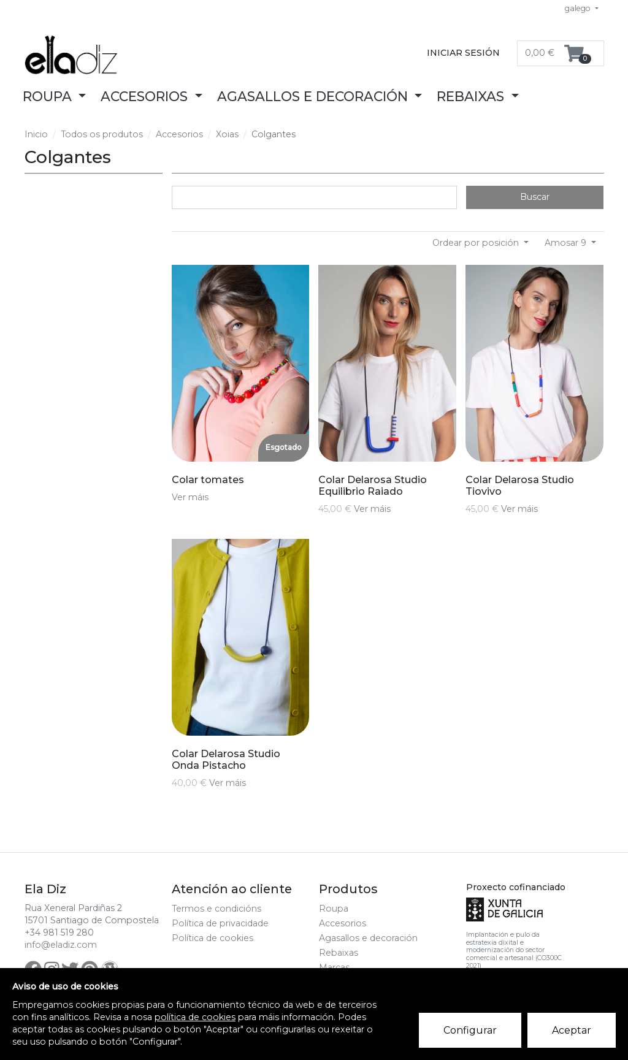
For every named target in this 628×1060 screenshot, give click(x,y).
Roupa (333, 908)
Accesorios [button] (146, 96)
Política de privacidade (220, 923)
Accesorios (179, 134)
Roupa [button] (49, 96)
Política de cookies (212, 938)
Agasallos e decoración (368, 938)
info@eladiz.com (61, 944)
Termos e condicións (216, 908)
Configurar (470, 1030)
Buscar (535, 196)
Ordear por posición (476, 242)
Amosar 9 (567, 242)
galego (578, 8)
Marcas (334, 967)
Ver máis (190, 497)
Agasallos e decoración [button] (314, 96)
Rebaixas (338, 952)
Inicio (36, 134)
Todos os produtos (102, 134)
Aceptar (571, 1030)
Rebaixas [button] (472, 96)
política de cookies (195, 1017)
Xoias (227, 134)
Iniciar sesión (463, 52)
